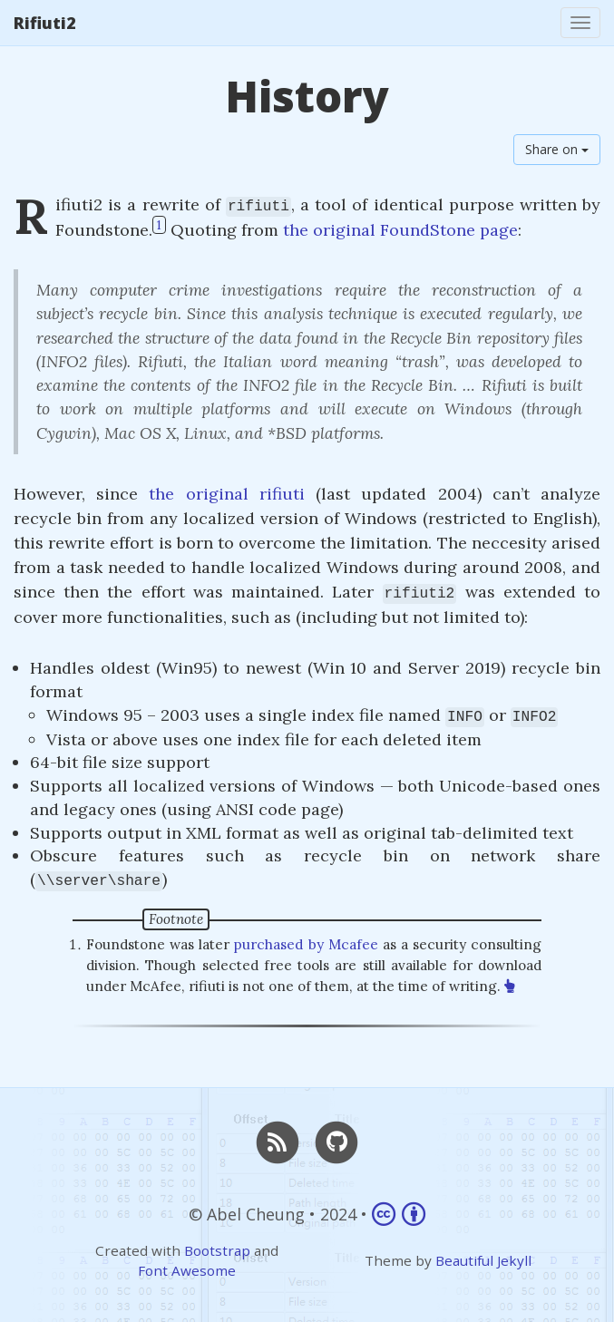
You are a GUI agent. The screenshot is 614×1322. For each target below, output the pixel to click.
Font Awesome (187, 1270)
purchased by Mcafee (305, 944)
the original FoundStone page (400, 229)
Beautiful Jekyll (483, 1260)
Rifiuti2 (45, 23)
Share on (557, 149)
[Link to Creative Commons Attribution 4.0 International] (398, 1213)
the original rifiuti (226, 493)
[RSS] (277, 1141)
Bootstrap (217, 1250)
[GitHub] (337, 1141)
